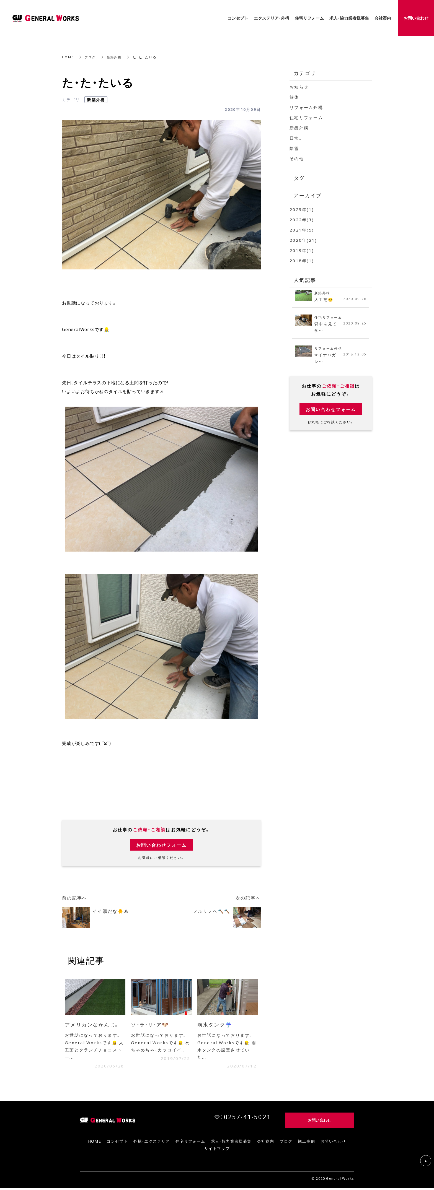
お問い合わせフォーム (161, 844)
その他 (297, 158)
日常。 (296, 138)
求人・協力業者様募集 (231, 1142)
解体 (294, 97)
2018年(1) (302, 261)
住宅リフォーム (306, 118)
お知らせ (299, 87)
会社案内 (265, 1142)
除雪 (294, 148)
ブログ (91, 56)
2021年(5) (302, 230)
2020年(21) (303, 240)
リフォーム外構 (306, 107)
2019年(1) (302, 250)
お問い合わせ (333, 1142)
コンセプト (117, 1142)
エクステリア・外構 (271, 18)
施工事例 (306, 1142)
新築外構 (116, 56)
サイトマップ (217, 1149)
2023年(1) (302, 209)
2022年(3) (302, 220)
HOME (68, 56)
